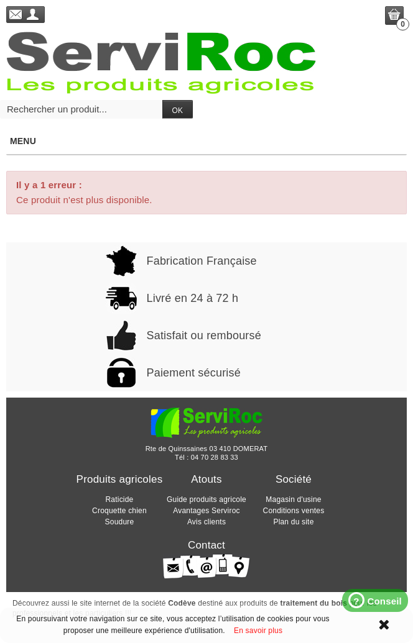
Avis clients (206, 522)
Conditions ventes (294, 510)
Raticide (120, 499)
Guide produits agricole (206, 499)
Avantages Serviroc (206, 510)
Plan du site (293, 522)
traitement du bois (313, 603)
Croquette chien (119, 510)
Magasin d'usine (293, 499)
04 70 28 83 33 (214, 457)
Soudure (119, 522)
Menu (206, 141)
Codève (182, 603)
